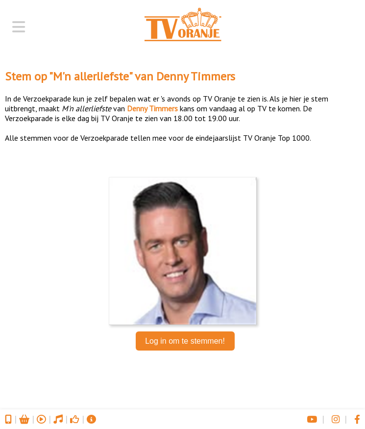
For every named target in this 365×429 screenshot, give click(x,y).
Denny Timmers (195, 76)
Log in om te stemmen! (185, 341)
